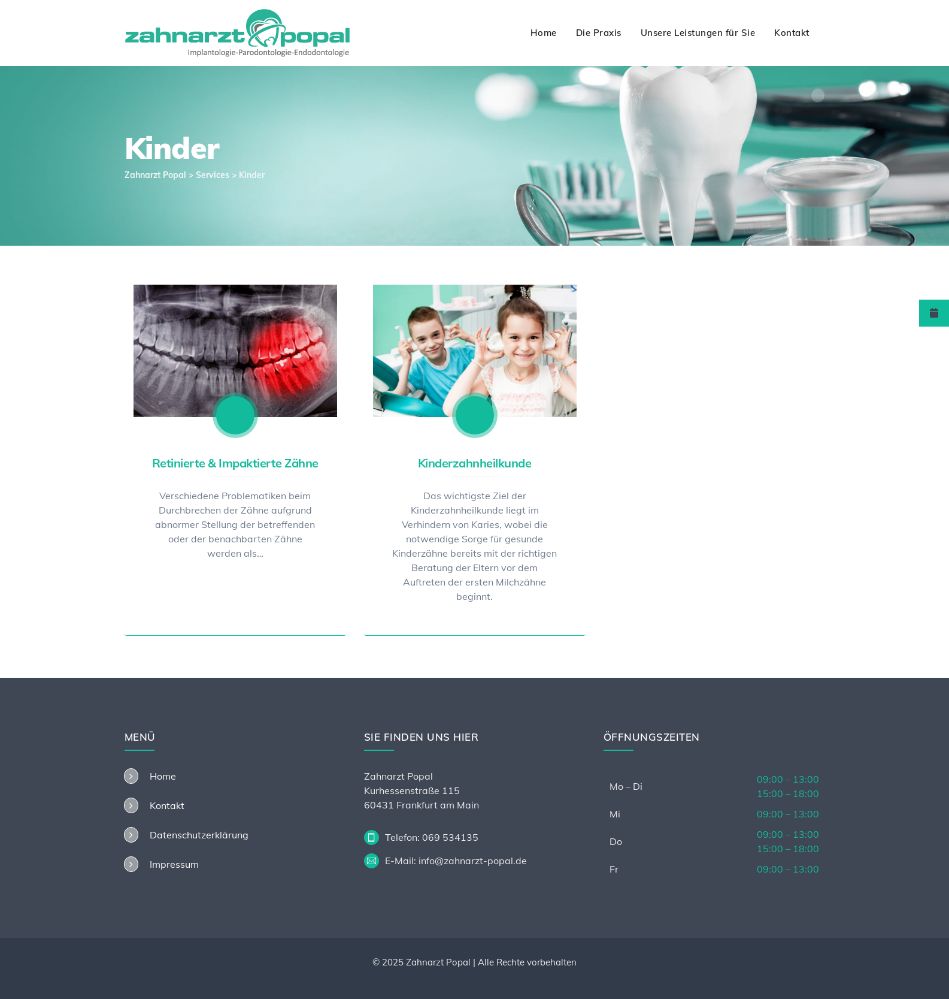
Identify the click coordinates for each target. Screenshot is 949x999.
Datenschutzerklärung (199, 835)
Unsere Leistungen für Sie (698, 32)
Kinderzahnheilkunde (475, 462)
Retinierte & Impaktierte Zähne (235, 462)
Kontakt (791, 32)
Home (543, 32)
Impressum (174, 864)
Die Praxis (598, 32)
